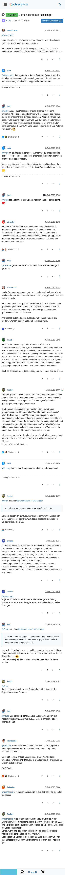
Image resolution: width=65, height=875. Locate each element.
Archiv (8, 20)
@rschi (5, 111)
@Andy (5, 153)
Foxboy (10, 390)
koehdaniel (11, 741)
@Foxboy (6, 468)
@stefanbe (6, 265)
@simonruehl (7, 35)
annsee (10, 541)
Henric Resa (12, 30)
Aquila (9, 496)
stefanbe (10, 222)
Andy (9, 106)
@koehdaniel (7, 792)
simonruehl (11, 288)
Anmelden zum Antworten (52, 21)
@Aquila (5, 629)
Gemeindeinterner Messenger (29, 501)
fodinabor (11, 787)
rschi (9, 71)
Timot (9, 340)
